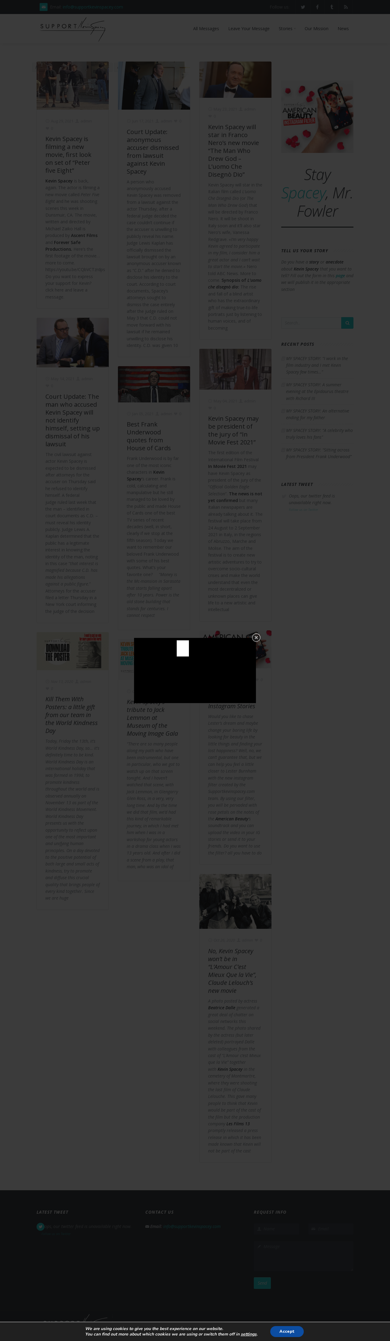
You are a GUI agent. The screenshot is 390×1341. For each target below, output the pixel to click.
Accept (287, 1331)
